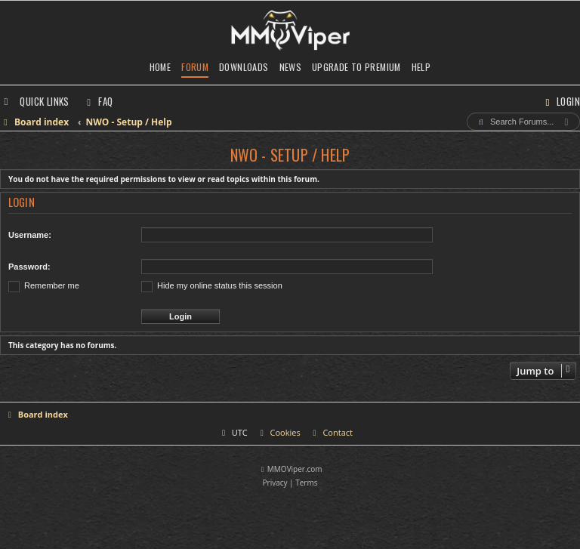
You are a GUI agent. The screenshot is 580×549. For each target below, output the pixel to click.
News (290, 67)
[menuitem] (98, 101)
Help (421, 67)
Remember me (43, 285)
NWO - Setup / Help (290, 154)
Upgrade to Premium (356, 67)
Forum (194, 67)
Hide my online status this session (211, 285)
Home (160, 67)
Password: (29, 266)
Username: (29, 234)
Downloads (243, 67)
